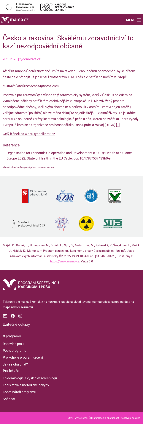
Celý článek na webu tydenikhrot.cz (29, 134)
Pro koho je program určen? (23, 357)
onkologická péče (27, 167)
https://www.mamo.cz (64, 261)
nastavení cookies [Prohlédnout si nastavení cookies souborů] (130, 418)
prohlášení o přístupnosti (106, 418)
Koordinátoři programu (19, 392)
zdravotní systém (46, 167)
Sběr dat (9, 399)
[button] (134, 20)
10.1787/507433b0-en (96, 158)
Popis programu (14, 350)
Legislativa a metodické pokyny (26, 385)
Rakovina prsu (13, 344)
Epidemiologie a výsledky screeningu (30, 378)
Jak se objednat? (15, 364)
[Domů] (14, 19)
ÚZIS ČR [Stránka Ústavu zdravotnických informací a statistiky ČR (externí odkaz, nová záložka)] (87, 418)
